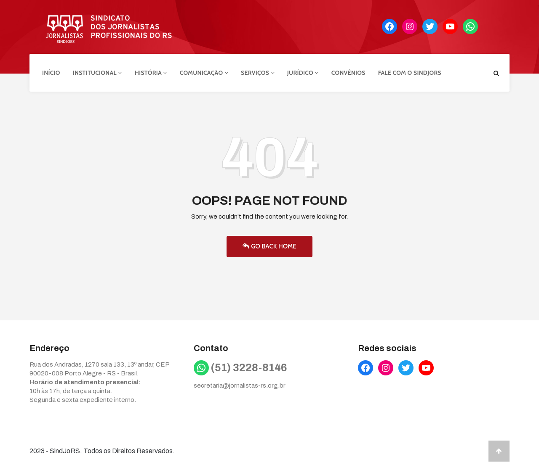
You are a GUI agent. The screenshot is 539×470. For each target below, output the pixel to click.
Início (51, 73)
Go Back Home (269, 246)
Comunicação (204, 73)
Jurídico (303, 73)
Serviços (258, 73)
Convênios (348, 73)
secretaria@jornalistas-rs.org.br (240, 385)
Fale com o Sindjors (409, 73)
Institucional (97, 73)
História (151, 73)
